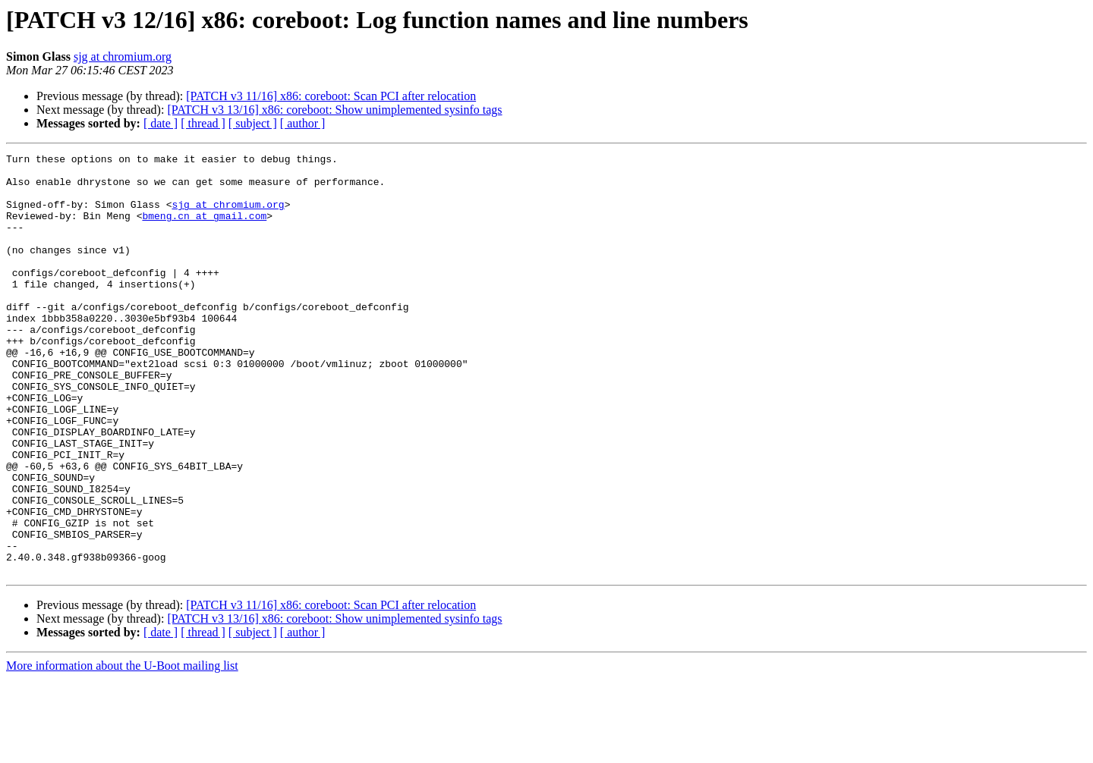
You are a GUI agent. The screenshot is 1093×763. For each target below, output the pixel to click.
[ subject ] (252, 123)
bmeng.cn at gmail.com (204, 229)
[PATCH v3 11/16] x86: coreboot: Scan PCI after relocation (331, 95)
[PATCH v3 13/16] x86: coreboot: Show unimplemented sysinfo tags (334, 109)
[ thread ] (203, 123)
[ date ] (160, 123)
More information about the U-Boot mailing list (122, 749)
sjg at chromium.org (123, 56)
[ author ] (303, 123)
